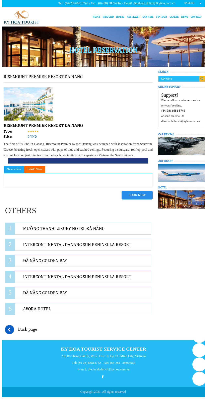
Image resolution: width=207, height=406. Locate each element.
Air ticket (133, 17)
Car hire (147, 17)
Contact (196, 17)
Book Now (34, 169)
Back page (21, 329)
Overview (14, 169)
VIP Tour (161, 17)
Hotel (120, 17)
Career (174, 17)
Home (96, 17)
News (184, 17)
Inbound (108, 17)
